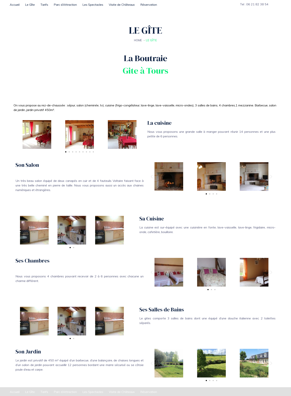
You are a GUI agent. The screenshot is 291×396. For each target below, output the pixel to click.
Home (138, 40)
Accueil (15, 4)
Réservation (148, 4)
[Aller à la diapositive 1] (65, 151)
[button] (151, 176)
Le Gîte (30, 4)
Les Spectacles (92, 4)
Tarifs (44, 4)
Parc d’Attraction (65, 4)
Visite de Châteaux (122, 4)
